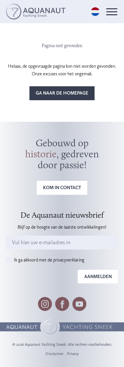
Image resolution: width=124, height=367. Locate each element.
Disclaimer (54, 353)
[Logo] (35, 11)
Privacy (73, 353)
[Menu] (111, 12)
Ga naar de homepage (62, 93)
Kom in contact (62, 187)
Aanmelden (98, 276)
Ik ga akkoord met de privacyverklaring (49, 259)
